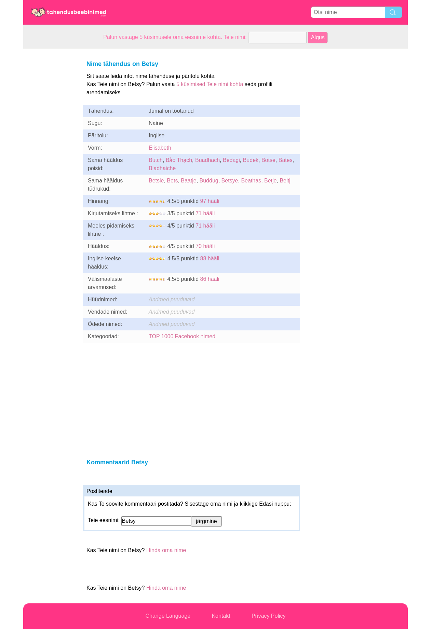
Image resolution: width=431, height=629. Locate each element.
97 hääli (209, 201)
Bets (172, 180)
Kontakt (221, 616)
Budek (250, 160)
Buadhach (207, 160)
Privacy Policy (269, 616)
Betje (270, 180)
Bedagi (231, 160)
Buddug (209, 180)
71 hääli (205, 213)
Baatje (188, 180)
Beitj (285, 180)
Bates (286, 160)
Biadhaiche (162, 168)
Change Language (168, 616)
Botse (268, 160)
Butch (156, 160)
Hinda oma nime (166, 550)
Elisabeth (160, 148)
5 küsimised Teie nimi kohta (209, 84)
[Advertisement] (50, 151)
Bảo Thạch (179, 160)
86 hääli (209, 279)
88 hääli (209, 258)
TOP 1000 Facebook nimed (182, 336)
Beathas (251, 180)
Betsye (229, 180)
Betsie (156, 180)
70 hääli (205, 246)
